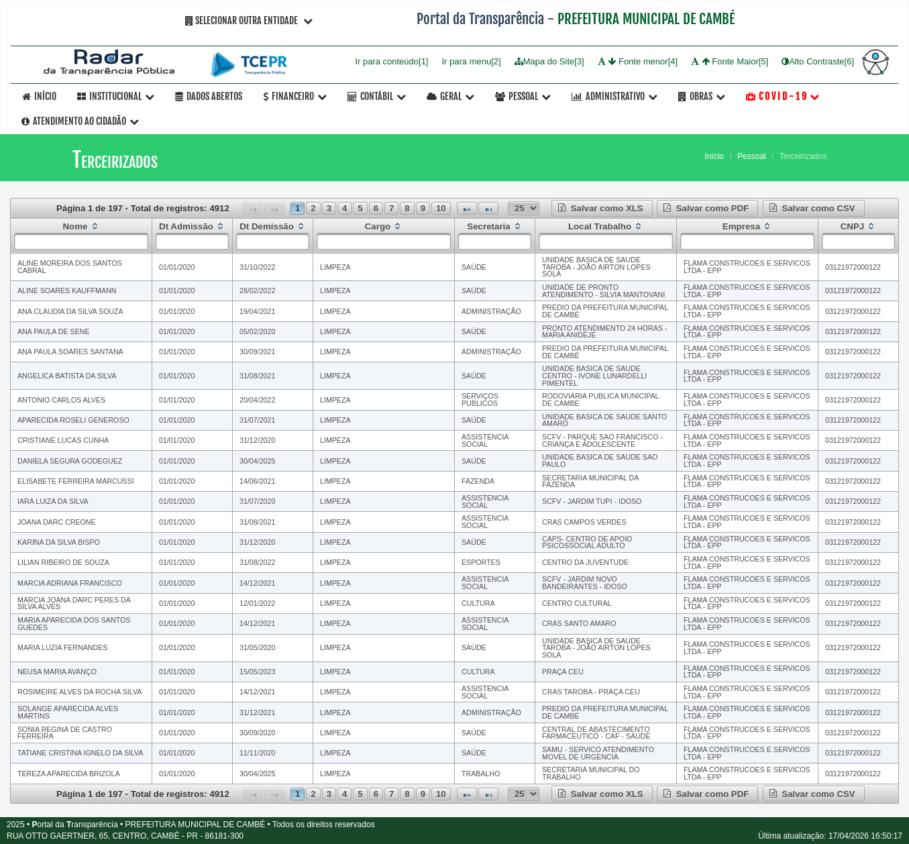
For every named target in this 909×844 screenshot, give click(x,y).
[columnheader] (81, 235)
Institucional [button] (115, 96)
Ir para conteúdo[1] (391, 61)
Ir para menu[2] (470, 61)
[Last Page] (488, 208)
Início (39, 96)
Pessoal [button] (523, 96)
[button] (602, 208)
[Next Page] (467, 208)
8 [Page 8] (407, 208)
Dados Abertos (208, 96)
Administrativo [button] (614, 96)
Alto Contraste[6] (818, 61)
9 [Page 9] (423, 208)
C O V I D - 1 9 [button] (782, 96)
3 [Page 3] (329, 208)
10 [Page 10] (441, 208)
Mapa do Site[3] (549, 61)
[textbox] (81, 241)
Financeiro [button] (295, 96)
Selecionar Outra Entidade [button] (249, 20)
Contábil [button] (376, 96)
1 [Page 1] (297, 208)
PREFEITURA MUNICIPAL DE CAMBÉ (646, 19)
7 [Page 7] (391, 208)
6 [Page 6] (376, 208)
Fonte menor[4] (638, 61)
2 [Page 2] (313, 208)
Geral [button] (450, 96)
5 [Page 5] (360, 208)
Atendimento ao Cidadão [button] (80, 121)
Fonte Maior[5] (729, 61)
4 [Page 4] (344, 208)
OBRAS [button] (701, 96)
